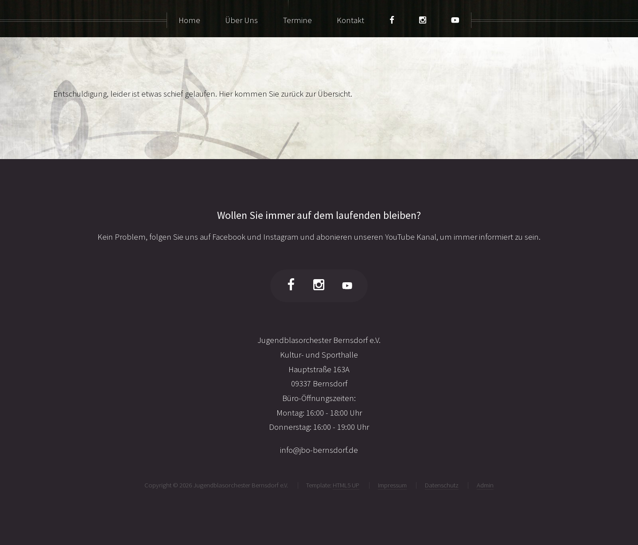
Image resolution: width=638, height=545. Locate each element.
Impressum (392, 485)
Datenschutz (442, 485)
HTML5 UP (346, 485)
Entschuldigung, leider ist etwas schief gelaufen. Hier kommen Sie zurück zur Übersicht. (202, 94)
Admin (485, 485)
